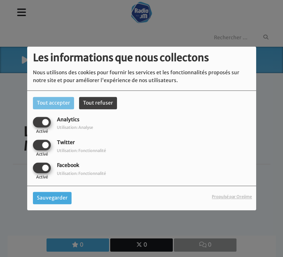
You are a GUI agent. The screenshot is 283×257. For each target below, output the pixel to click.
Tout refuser (98, 103)
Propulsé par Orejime (232, 197)
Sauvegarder (52, 198)
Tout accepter (53, 103)
